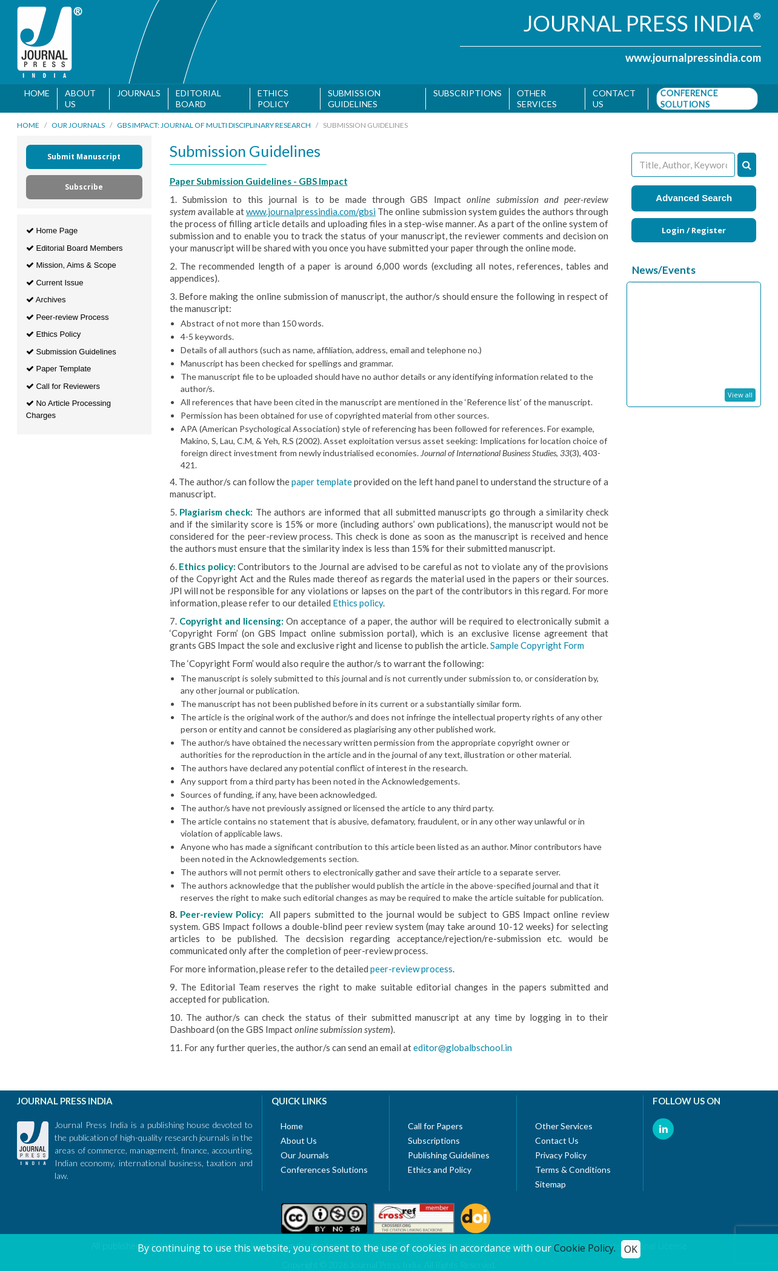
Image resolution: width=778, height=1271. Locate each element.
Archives (46, 302)
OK (630, 1249)
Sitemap (550, 1186)
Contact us (614, 98)
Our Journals (78, 127)
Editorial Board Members (74, 249)
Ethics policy (358, 605)
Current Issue (55, 284)
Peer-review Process (67, 319)
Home (37, 93)
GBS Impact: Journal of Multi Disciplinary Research (214, 127)
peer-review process (411, 971)
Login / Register (694, 232)
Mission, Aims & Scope (71, 267)
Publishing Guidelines (449, 1157)
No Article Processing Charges (68, 411)
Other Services (537, 98)
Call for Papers (435, 1128)
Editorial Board (198, 98)
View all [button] (740, 397)
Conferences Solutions (324, 1172)
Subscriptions (467, 93)
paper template (322, 484)
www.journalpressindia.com (693, 57)
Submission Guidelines (354, 98)
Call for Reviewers (63, 388)
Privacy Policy (561, 1157)
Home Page (52, 232)
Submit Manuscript (84, 159)
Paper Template (58, 371)
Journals (139, 93)
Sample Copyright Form (537, 647)
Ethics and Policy (439, 1172)
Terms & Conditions (573, 1172)
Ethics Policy (273, 98)
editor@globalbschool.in (462, 1049)
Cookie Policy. (585, 1248)
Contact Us (557, 1143)
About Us (80, 98)
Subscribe (84, 189)
